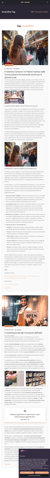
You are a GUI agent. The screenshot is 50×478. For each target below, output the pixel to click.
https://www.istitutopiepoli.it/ (12, 284)
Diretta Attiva (17, 348)
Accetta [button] (41, 472)
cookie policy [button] (42, 463)
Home (32, 11)
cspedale (17, 68)
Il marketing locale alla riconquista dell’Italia (24, 333)
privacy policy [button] (29, 460)
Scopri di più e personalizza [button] (34, 475)
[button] (47, 2)
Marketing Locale (9, 65)
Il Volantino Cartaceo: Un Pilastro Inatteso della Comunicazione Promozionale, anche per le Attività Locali (23, 74)
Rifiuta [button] (27, 472)
